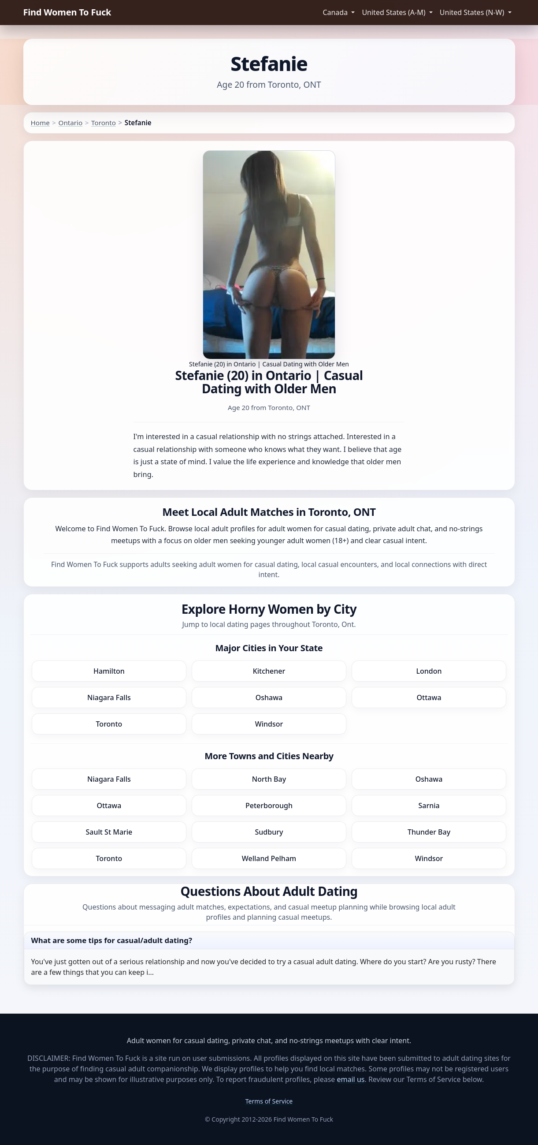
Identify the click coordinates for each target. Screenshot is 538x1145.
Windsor (269, 724)
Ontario (71, 122)
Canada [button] (336, 12)
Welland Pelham (269, 858)
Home (40, 122)
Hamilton (109, 671)
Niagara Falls (109, 697)
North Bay (269, 779)
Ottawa (429, 697)
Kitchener (269, 671)
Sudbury (269, 832)
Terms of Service (269, 1101)
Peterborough (269, 805)
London (429, 671)
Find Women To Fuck (67, 12)
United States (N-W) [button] (473, 12)
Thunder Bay (429, 832)
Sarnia (428, 805)
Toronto (103, 122)
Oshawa (269, 697)
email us (351, 1079)
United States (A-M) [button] (394, 12)
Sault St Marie (109, 832)
